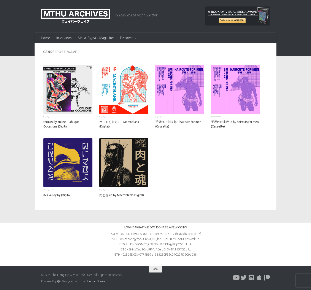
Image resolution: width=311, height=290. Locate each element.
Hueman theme (95, 281)
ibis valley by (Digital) (57, 195)
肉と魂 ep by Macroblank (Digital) (121, 195)
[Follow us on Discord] (251, 278)
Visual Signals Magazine (96, 38)
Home (45, 38)
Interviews (64, 38)
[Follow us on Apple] (259, 278)
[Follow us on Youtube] (236, 278)
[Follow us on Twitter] (244, 278)
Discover (126, 38)
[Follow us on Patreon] (267, 278)
